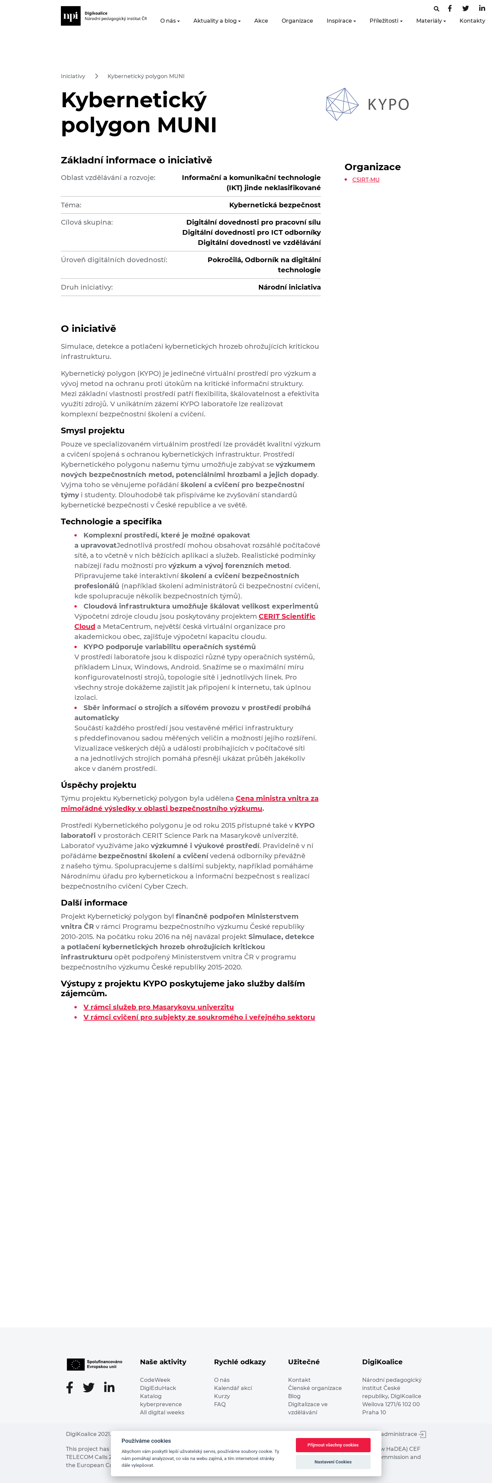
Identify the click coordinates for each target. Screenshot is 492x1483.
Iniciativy (73, 76)
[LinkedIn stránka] (482, 9)
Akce (261, 21)
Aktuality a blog (215, 21)
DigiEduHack (158, 1388)
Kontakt (299, 1380)
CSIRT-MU (366, 180)
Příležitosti (384, 21)
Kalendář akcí (233, 1388)
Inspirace (339, 21)
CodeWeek (155, 1380)
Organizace (297, 21)
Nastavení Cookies (333, 1461)
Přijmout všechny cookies (333, 1444)
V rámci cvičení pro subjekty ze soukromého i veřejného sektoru (199, 1017)
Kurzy (222, 1396)
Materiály (429, 21)
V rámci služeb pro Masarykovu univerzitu (159, 1007)
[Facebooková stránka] (436, 9)
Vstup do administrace (390, 1434)
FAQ (220, 1404)
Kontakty (472, 21)
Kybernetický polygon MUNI (146, 76)
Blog (294, 1396)
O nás (168, 21)
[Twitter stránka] (465, 9)
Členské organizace (315, 1388)
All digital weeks (162, 1412)
